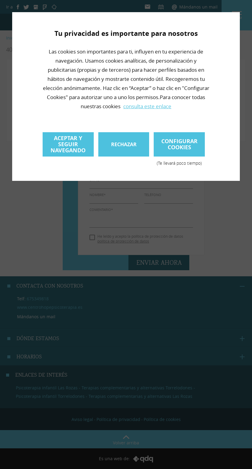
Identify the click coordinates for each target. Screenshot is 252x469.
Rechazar (124, 144)
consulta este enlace (147, 106)
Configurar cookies (179, 147)
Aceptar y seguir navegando (68, 144)
